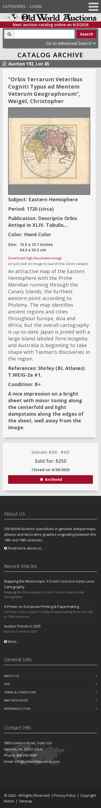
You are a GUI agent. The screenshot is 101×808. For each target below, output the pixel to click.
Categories (14, 6)
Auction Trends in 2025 (22, 626)
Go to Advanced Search (71, 43)
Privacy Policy (65, 795)
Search (86, 34)
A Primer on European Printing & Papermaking (41, 606)
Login (36, 6)
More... (11, 641)
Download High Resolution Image (35, 258)
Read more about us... (24, 548)
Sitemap (25, 801)
